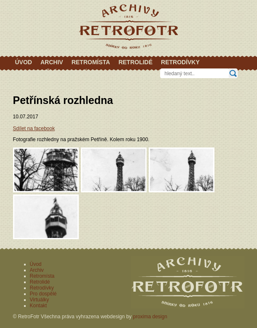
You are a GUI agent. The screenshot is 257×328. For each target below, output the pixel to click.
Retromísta (91, 62)
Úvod (23, 62)
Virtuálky (83, 72)
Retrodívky (180, 62)
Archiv (51, 62)
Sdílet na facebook (34, 128)
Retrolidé (135, 62)
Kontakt (122, 72)
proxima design (150, 317)
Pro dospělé (36, 72)
